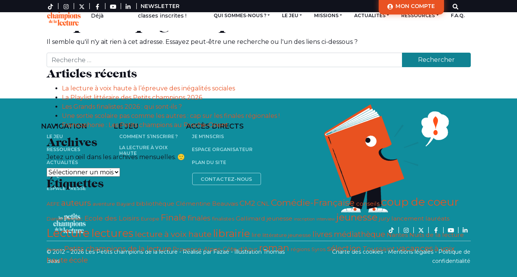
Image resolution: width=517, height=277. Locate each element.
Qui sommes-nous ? (240, 15)
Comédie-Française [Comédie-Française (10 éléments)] (313, 202)
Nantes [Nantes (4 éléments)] (397, 234)
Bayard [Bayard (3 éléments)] (126, 204)
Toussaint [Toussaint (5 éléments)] (379, 249)
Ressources (418, 15)
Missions (326, 15)
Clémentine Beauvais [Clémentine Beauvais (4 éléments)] (207, 203)
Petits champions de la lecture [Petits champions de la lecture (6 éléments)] (117, 248)
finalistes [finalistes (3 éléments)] (223, 219)
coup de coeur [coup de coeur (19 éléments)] (420, 201)
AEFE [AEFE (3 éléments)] (53, 204)
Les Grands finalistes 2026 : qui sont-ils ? (122, 106)
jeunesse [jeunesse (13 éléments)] (357, 217)
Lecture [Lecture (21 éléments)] (68, 233)
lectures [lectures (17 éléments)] (112, 233)
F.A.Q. (458, 15)
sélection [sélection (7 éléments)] (344, 248)
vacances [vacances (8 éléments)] (415, 248)
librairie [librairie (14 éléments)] (231, 233)
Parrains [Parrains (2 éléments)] (55, 249)
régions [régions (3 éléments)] (300, 249)
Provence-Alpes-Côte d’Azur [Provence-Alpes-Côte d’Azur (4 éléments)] (215, 249)
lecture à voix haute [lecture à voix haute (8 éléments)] (173, 234)
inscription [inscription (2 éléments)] (304, 219)
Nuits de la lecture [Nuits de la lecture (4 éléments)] (436, 234)
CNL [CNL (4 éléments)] (263, 203)
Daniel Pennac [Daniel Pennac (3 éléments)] (65, 219)
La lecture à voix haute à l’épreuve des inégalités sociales (148, 88)
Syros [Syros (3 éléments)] (318, 249)
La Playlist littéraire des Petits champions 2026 (132, 97)
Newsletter (160, 6)
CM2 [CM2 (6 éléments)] (247, 203)
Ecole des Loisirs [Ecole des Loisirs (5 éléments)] (111, 218)
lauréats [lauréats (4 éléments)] (437, 218)
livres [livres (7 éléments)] (322, 234)
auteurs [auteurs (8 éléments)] (76, 203)
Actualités (370, 15)
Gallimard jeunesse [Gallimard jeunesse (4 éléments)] (264, 218)
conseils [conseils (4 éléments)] (367, 203)
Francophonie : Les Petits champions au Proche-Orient (145, 125)
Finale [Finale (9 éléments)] (173, 218)
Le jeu (290, 15)
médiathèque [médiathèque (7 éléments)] (359, 234)
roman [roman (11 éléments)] (274, 247)
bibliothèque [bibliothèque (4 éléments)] (155, 203)
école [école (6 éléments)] (78, 260)
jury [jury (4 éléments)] (384, 218)
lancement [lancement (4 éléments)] (407, 218)
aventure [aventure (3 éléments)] (103, 204)
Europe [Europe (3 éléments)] (150, 219)
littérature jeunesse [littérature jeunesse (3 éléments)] (287, 235)
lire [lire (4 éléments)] (256, 234)
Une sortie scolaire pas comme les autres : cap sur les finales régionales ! (171, 115)
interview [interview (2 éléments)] (325, 219)
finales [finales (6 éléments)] (199, 218)
